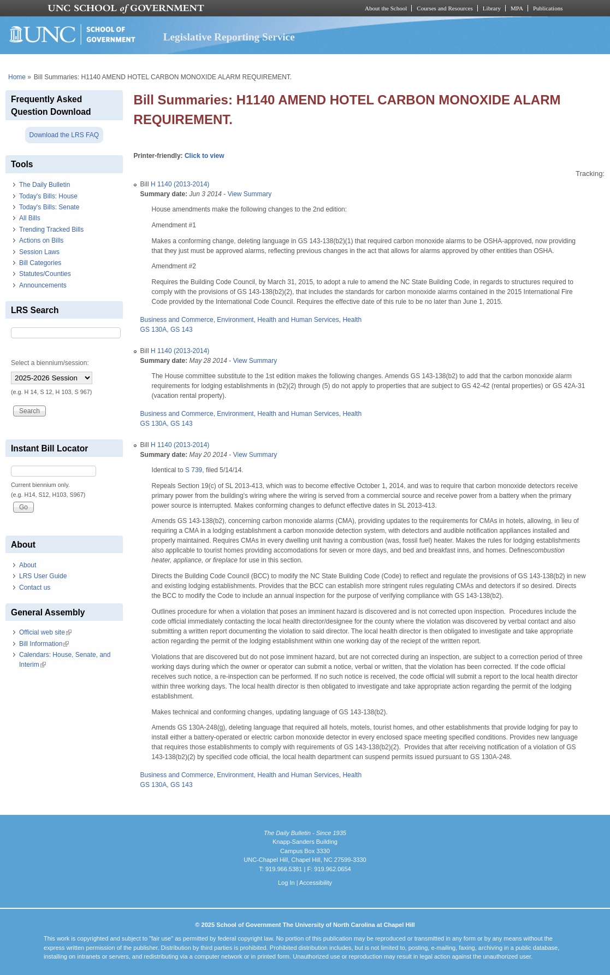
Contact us (34, 587)
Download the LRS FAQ (64, 135)
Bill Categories (40, 263)
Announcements (43, 285)
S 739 (193, 470)
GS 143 (181, 329)
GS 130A (153, 329)
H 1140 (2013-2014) (180, 184)
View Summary (249, 194)
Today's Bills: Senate (49, 207)
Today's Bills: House (48, 196)
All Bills (29, 218)
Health (352, 320)
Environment (235, 320)
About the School (386, 8)
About (27, 565)
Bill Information (44, 644)
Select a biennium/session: (50, 363)
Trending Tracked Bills (51, 229)
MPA (517, 8)
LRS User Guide (43, 576)
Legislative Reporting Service (229, 37)
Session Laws (39, 252)
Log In (286, 882)
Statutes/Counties (45, 274)
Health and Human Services (298, 320)
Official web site (45, 632)
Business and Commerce (177, 320)
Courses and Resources (444, 8)
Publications (548, 8)
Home (17, 77)
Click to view (204, 156)
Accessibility (315, 882)
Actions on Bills (41, 240)
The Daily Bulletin (44, 185)
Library (492, 8)
